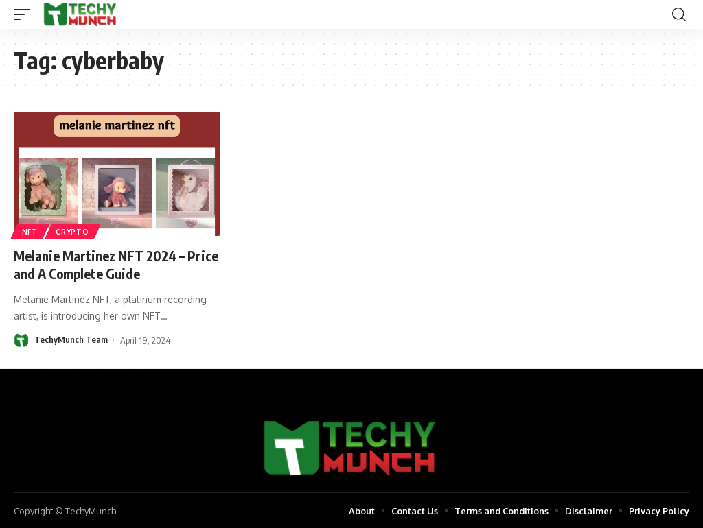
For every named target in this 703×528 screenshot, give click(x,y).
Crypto (72, 232)
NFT (30, 232)
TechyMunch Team (71, 338)
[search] (679, 14)
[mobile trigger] (25, 14)
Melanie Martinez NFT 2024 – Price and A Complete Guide (101, 264)
